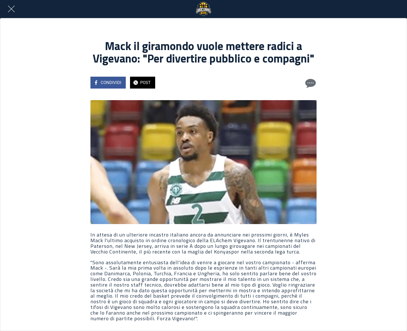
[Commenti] (310, 83)
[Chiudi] (11, 9)
